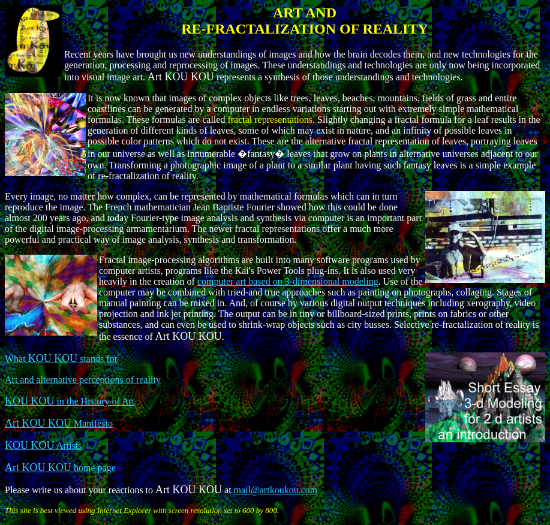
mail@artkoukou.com (276, 490)
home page (60, 468)
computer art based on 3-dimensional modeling (287, 281)
